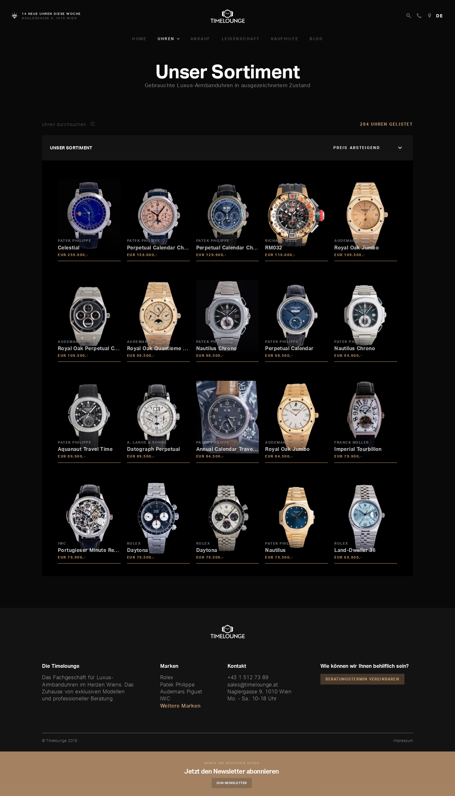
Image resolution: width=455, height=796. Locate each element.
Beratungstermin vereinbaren (362, 679)
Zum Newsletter (232, 783)
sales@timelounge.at (253, 684)
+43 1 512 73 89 (248, 677)
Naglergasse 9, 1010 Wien (260, 691)
